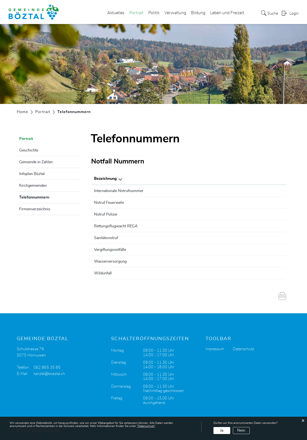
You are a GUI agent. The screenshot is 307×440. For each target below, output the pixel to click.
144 (218, 238)
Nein (241, 430)
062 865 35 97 (228, 261)
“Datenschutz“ (146, 426)
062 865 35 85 (47, 367)
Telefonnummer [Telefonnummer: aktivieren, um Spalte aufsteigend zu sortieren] (229, 179)
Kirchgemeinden (33, 185)
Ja (221, 430)
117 (218, 214)
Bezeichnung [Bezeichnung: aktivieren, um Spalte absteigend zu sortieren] (105, 179)
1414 (220, 226)
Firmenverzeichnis (34, 209)
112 (218, 191)
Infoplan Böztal (32, 174)
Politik (153, 13)
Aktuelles (115, 13)
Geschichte (28, 150)
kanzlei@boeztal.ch (49, 374)
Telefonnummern (46, 196)
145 (218, 250)
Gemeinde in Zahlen (36, 162)
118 (218, 203)
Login (294, 13)
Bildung (198, 13)
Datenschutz (243, 349)
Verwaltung (175, 13)
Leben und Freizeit (227, 13)
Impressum (215, 349)
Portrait (136, 13)
